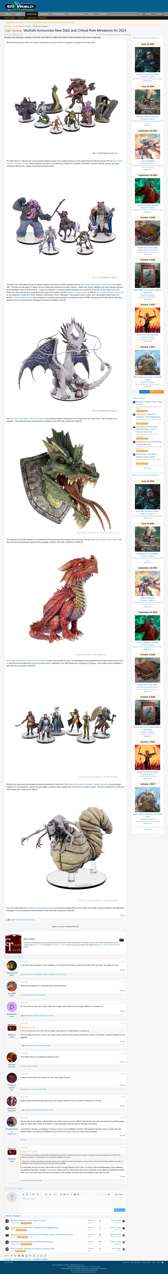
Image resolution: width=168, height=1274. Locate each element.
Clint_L (119, 1251)
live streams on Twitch (58, 945)
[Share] (121, 961)
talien (12, 1251)
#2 (124, 961)
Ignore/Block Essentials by (84, 1266)
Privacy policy (146, 1262)
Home (158, 1262)
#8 (124, 1097)
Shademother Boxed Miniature (38, 908)
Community (31, 14)
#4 (124, 1002)
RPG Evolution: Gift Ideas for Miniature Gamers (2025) (33, 1249)
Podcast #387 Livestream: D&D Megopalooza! (39, 1228)
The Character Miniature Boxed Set (110, 292)
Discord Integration (76, 1270)
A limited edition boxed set (22, 297)
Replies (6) (147, 125)
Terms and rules (135, 1262)
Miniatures (128, 34)
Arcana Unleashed (147, 161)
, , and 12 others (39, 1015)
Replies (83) (147, 212)
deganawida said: (27, 1027)
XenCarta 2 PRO (75, 1272)
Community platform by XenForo (68, 1265)
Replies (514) (147, 81)
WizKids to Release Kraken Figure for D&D (28, 1221)
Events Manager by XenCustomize (98, 1268)
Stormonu (118, 1223)
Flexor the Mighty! (116, 1237)
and (34, 995)
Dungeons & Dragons (115, 34)
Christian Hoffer (15, 1223)
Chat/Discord (42, 18)
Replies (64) (147, 299)
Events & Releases (76, 14)
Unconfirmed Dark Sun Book (147, 335)
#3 (124, 982)
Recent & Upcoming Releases (147, 38)
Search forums (32, 18)
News (8, 14)
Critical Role (102, 34)
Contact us (125, 1262)
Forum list (21, 18)
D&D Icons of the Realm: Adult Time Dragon (26, 418)
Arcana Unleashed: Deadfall (147, 205)
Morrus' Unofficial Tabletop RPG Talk (108, 945)
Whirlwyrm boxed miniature (77, 292)
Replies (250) (147, 169)
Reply (123, 915)
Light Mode (9, 1262)
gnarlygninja (117, 1244)
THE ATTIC (118, 1230)
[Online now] (12, 1062)
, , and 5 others (22, 920)
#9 (124, 1117)
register (62, 926)
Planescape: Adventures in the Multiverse (96, 285)
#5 (124, 1023)
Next (20, 957)
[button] (11, 14)
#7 (124, 1074)
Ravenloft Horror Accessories (147, 117)
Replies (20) (147, 254)
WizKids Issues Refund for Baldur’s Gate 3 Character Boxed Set (47, 1235)
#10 (124, 1147)
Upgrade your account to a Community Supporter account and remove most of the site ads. (40, 22)
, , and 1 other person (44, 974)
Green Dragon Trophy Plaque (106, 540)
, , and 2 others (38, 1045)
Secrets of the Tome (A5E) (147, 248)
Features (102, 14)
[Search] (159, 14)
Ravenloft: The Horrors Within (147, 74)
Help (153, 1262)
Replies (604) (147, 341)
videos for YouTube (39, 945)
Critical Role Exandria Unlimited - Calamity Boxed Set (88, 784)
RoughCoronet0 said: (28, 1152)
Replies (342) (147, 386)
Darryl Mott (29, 939)
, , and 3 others (39, 1110)
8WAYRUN (94, 1270)
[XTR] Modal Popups (75, 1268)
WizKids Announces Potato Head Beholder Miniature (32, 1242)
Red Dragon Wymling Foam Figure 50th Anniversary (26, 661)
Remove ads (148, 468)
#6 (124, 1053)
